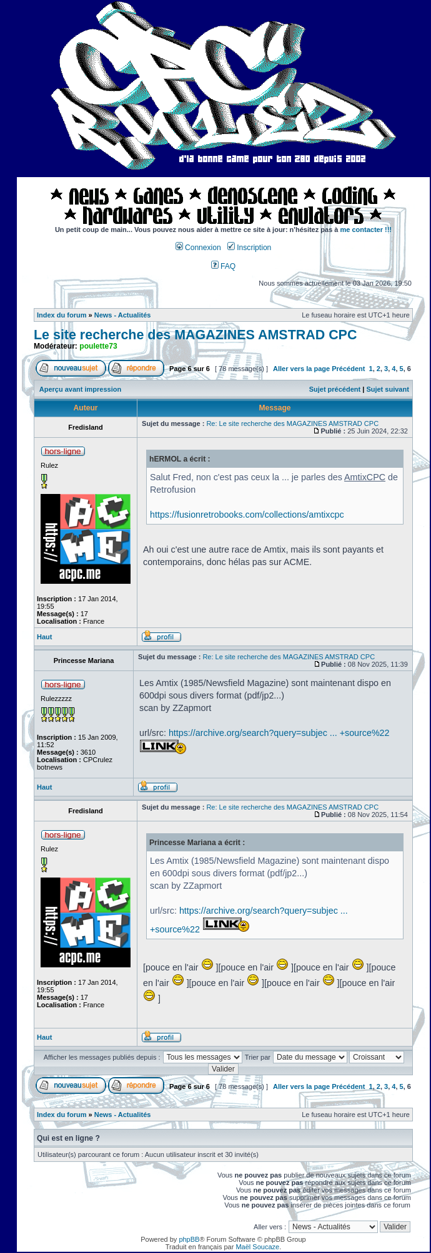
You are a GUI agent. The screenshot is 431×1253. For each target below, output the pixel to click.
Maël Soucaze (257, 1247)
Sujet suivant (387, 389)
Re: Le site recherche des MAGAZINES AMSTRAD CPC (292, 423)
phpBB (189, 1239)
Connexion (198, 247)
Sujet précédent (335, 389)
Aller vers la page (302, 368)
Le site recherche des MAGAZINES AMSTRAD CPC (195, 334)
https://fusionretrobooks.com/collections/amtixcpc (247, 515)
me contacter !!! (366, 229)
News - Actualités (122, 315)
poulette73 (98, 346)
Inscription (249, 247)
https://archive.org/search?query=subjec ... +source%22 (279, 733)
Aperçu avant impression (80, 389)
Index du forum (61, 315)
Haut (44, 637)
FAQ (223, 266)
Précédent (348, 368)
